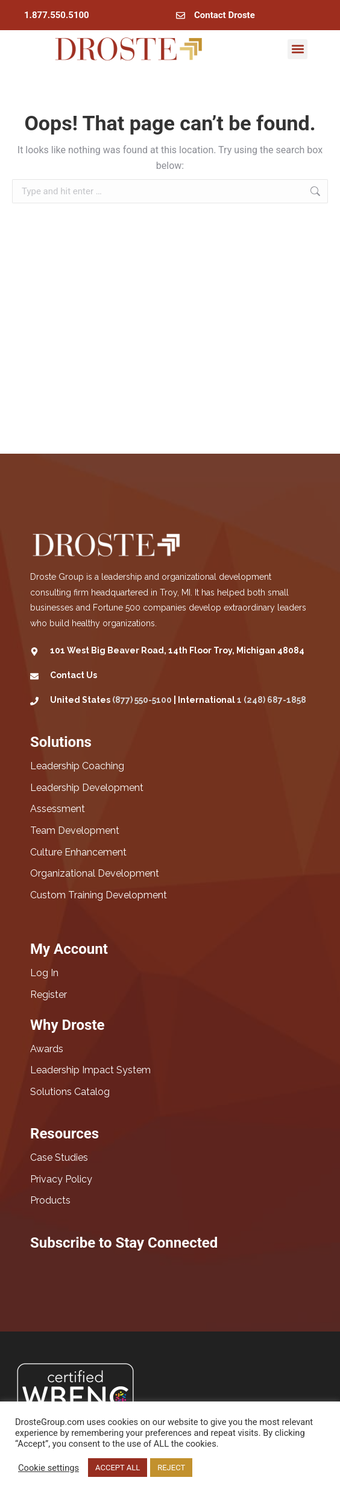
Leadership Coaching (77, 766)
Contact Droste (224, 15)
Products (50, 1200)
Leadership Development (86, 787)
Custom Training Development (98, 895)
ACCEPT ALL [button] (117, 1467)
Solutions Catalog (70, 1091)
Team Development (74, 830)
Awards (46, 1049)
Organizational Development (94, 873)
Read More (216, 1467)
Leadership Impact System (90, 1070)
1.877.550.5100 (56, 15)
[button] (297, 49)
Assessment (57, 808)
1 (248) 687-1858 (271, 700)
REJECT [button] (171, 1467)
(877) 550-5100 (142, 700)
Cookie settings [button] (48, 1467)
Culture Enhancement (78, 852)
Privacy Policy (61, 1179)
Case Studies (59, 1157)
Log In (44, 973)
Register (48, 994)
